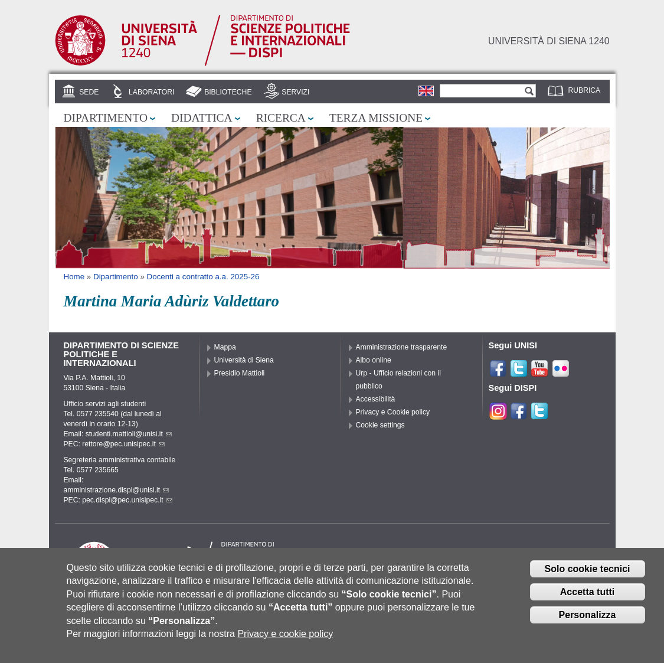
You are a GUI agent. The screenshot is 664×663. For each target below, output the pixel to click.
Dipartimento (106, 118)
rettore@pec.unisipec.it (123, 444)
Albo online (373, 360)
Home (74, 276)
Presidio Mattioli (239, 373)
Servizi (295, 92)
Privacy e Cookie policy (393, 412)
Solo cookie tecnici (587, 576)
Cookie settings (380, 425)
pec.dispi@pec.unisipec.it (127, 500)
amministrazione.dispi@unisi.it (116, 490)
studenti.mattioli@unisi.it (129, 434)
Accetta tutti (587, 599)
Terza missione (376, 118)
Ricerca (281, 118)
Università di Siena (244, 360)
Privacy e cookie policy (285, 641)
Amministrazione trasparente (401, 347)
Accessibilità (375, 399)
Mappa (225, 347)
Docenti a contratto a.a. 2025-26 (203, 276)
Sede (89, 92)
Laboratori (151, 92)
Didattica (202, 118)
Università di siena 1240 (548, 41)
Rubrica (584, 90)
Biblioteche (227, 92)
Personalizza (587, 622)
